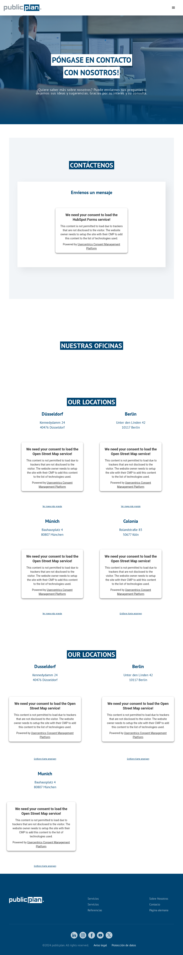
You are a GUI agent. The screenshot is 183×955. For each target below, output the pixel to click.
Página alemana (158, 910)
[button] (173, 8)
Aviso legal (100, 945)
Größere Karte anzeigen (131, 613)
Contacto (154, 904)
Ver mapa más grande (52, 506)
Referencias (95, 910)
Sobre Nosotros (158, 898)
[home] (41, 7)
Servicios (93, 898)
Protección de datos (124, 945)
